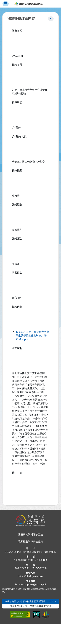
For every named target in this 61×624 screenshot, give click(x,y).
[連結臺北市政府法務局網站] (30, 521)
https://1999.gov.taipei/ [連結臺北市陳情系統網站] (30, 576)
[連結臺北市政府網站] (45, 615)
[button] (51, 18)
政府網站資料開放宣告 (30, 534)
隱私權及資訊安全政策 (30, 541)
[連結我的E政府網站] (36, 614)
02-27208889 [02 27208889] (38, 560)
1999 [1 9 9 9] (17, 560)
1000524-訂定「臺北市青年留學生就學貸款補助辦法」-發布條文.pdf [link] (32, 335)
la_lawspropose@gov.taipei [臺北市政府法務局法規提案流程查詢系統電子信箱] (30, 584)
